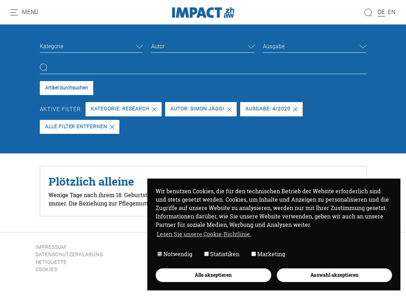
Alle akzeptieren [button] (213, 275)
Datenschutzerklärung (69, 255)
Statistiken (221, 254)
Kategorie (51, 46)
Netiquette (51, 262)
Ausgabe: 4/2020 (271, 109)
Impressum (51, 247)
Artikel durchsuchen (66, 88)
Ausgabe (274, 46)
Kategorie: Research (123, 109)
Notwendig (174, 254)
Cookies (47, 270)
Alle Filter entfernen (79, 127)
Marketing (268, 254)
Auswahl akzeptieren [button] (334, 275)
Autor (157, 46)
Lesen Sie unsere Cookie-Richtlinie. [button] (204, 234)
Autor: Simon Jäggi (200, 109)
